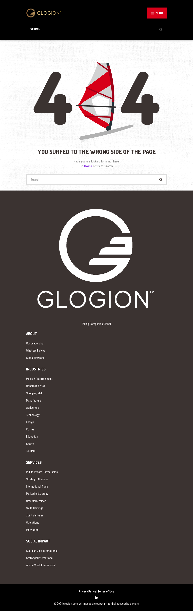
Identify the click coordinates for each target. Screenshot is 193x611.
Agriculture (32, 407)
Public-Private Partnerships (42, 472)
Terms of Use (106, 591)
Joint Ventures (34, 515)
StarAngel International (39, 558)
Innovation (32, 529)
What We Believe (35, 350)
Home (88, 166)
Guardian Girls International (42, 550)
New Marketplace (36, 501)
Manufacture (33, 400)
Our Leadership (34, 343)
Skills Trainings (34, 508)
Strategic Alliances (37, 479)
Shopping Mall (34, 393)
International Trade (37, 486)
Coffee (30, 429)
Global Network (35, 357)
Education (32, 436)
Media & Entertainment (39, 378)
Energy (30, 422)
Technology (33, 415)
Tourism (30, 451)
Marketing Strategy (37, 493)
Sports (30, 443)
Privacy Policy (87, 591)
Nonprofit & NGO (35, 386)
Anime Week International (41, 565)
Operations (32, 522)
